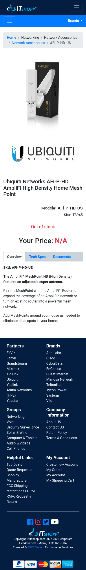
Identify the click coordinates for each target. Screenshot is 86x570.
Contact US (55, 427)
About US (53, 422)
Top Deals (14, 464)
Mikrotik (13, 369)
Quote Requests (19, 470)
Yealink (12, 385)
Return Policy (56, 432)
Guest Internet (57, 374)
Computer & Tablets (22, 438)
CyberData (54, 363)
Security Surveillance (23, 427)
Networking (16, 417)
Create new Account (62, 464)
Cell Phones (16, 448)
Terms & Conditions (61, 438)
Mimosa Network (59, 379)
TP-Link (12, 374)
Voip (10, 422)
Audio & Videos (18, 443)
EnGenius (53, 369)
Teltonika (53, 385)
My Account (55, 475)
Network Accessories (28, 43)
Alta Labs (53, 353)
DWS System (36, 547)
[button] (43, 91)
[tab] (14, 257)
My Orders (54, 470)
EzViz (11, 353)
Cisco (50, 358)
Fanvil (11, 358)
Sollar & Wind (17, 432)
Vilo (49, 401)
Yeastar (12, 401)
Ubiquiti (12, 379)
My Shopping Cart (60, 480)
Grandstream (17, 363)
